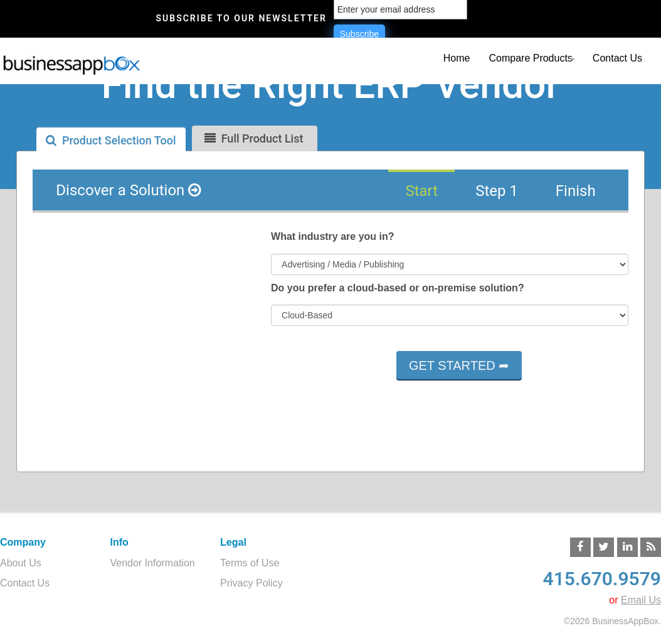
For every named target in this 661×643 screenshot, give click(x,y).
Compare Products (530, 58)
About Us (20, 563)
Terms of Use (249, 563)
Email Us (641, 600)
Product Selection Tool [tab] (111, 140)
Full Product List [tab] (254, 138)
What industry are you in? (332, 236)
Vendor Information (152, 563)
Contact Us (617, 58)
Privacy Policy (251, 583)
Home (456, 58)
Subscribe (359, 34)
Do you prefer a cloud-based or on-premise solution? (397, 288)
